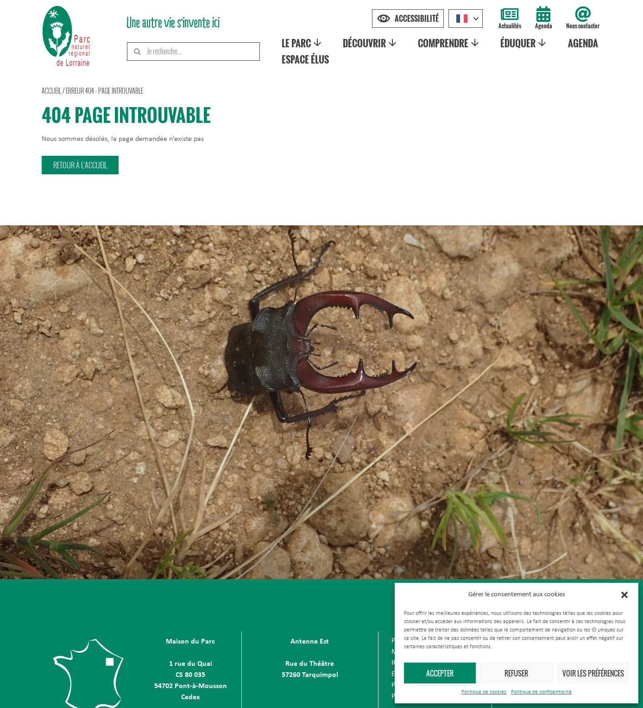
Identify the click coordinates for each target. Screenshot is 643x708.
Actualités (509, 26)
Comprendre (451, 43)
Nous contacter (582, 26)
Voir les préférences (593, 673)
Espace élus (306, 59)
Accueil (51, 91)
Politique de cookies (483, 692)
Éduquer (526, 43)
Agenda (543, 26)
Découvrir (372, 43)
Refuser (516, 673)
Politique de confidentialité (541, 692)
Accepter (440, 673)
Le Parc (304, 43)
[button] (624, 595)
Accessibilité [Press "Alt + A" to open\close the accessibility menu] (417, 18)
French (461, 18)
